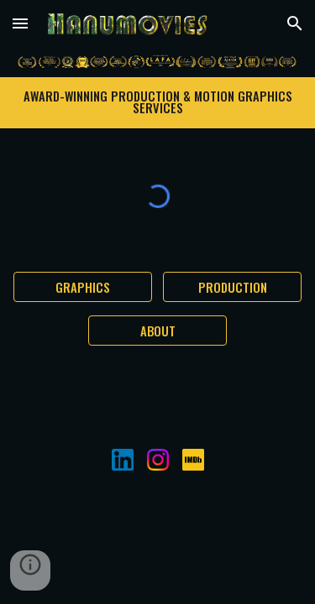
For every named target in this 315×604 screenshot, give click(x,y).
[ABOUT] (157, 330)
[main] (157, 102)
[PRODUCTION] (232, 287)
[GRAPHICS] (82, 287)
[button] (20, 23)
